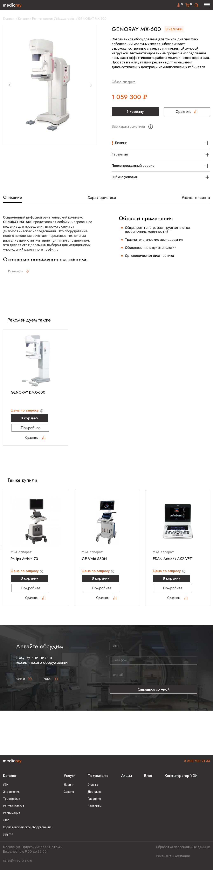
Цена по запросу (28, 410)
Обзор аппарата (123, 82)
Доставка (95, 792)
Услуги (47, 681)
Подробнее (35, 429)
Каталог (23, 18)
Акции (126, 775)
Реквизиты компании (173, 856)
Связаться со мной (154, 692)
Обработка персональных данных (183, 847)
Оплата (93, 785)
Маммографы (65, 18)
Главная (8, 18)
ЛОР (6, 820)
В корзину (134, 111)
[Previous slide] (9, 85)
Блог (148, 775)
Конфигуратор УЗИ (181, 775)
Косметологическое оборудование (27, 827)
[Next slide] (91, 85)
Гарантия (94, 799)
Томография (11, 799)
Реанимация (11, 813)
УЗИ (5, 785)
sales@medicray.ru (17, 860)
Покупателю (98, 775)
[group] (50, 85)
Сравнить (187, 111)
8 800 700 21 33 (197, 761)
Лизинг (69, 785)
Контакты (95, 806)
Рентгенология (42, 18)
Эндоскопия (11, 792)
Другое (8, 834)
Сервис (69, 792)
